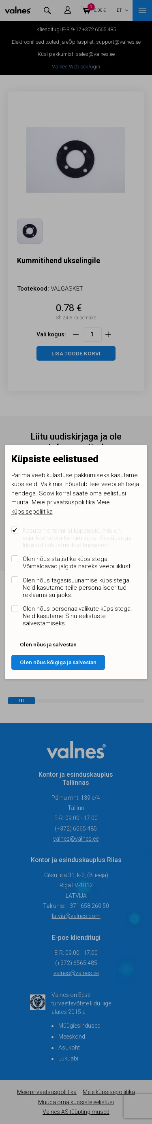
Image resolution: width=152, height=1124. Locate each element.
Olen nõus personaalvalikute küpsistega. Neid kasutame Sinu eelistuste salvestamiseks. (77, 616)
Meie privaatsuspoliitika (63, 502)
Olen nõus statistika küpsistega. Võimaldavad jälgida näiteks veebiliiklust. (77, 562)
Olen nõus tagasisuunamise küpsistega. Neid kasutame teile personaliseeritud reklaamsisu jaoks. (77, 588)
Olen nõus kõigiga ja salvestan (58, 662)
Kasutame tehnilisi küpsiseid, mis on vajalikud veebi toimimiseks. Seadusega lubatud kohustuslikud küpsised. (77, 538)
